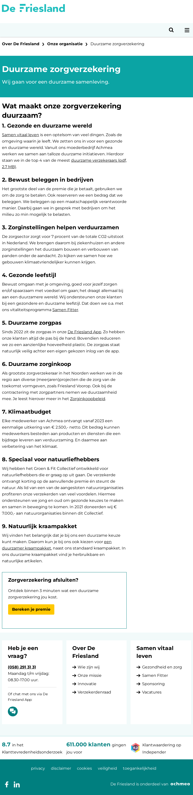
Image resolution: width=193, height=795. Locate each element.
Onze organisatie (65, 44)
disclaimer (61, 768)
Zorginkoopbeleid (87, 398)
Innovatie (87, 683)
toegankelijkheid (139, 768)
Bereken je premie (31, 609)
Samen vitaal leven (20, 134)
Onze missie (90, 675)
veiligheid (107, 768)
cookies (84, 768)
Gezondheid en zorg (162, 667)
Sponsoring (153, 683)
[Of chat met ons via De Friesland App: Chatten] (13, 711)
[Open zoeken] (171, 30)
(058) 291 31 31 (22, 667)
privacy (38, 768)
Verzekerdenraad (94, 692)
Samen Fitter (65, 309)
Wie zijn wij (89, 667)
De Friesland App (84, 332)
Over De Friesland (20, 44)
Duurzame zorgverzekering (117, 44)
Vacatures (152, 692)
